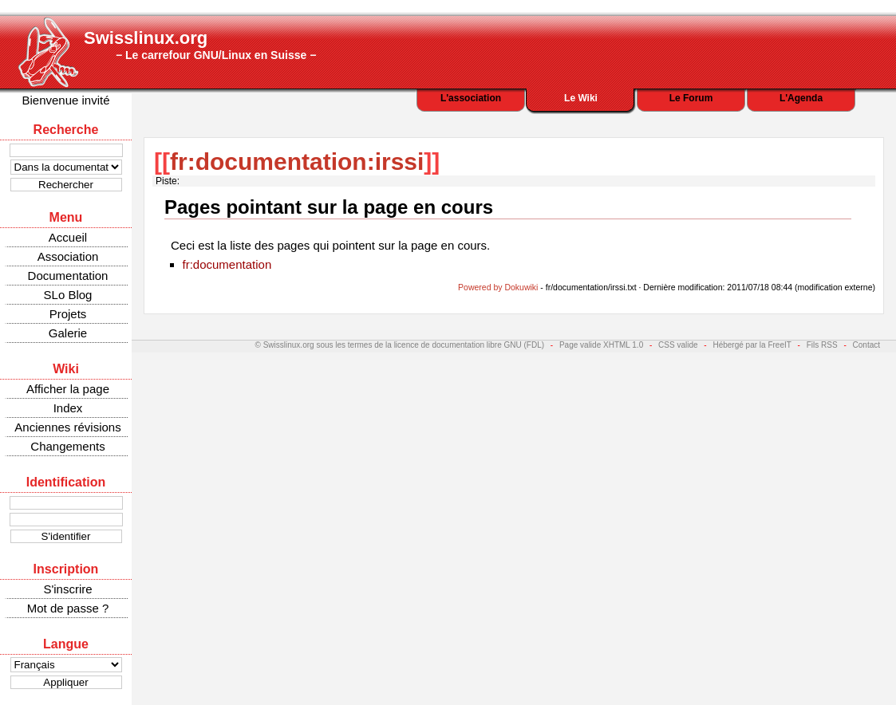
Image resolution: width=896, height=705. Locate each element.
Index (68, 408)
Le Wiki (581, 98)
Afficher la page (67, 389)
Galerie (68, 333)
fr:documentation (227, 264)
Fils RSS (822, 345)
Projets (68, 314)
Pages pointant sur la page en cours (328, 207)
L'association (470, 98)
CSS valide (677, 345)
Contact (866, 345)
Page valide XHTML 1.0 (601, 345)
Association (68, 256)
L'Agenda (801, 98)
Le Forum (691, 98)
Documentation (68, 275)
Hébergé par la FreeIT (751, 345)
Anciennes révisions (67, 427)
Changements (67, 446)
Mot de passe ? (68, 608)
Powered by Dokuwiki (498, 287)
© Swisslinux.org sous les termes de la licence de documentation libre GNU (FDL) (400, 345)
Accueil (68, 237)
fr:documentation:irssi (297, 161)
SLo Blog (68, 294)
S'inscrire (67, 589)
